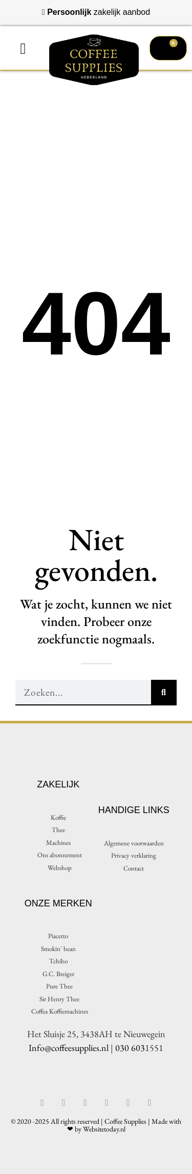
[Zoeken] (164, 692)
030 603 (130, 1048)
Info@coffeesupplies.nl (69, 1048)
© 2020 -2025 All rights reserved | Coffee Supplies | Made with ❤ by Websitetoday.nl (96, 1125)
